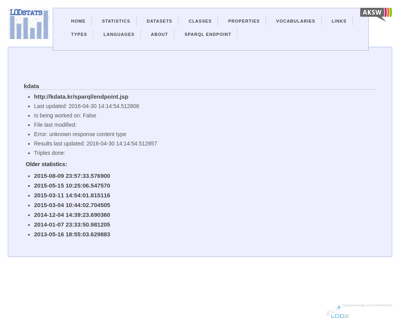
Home (78, 21)
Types (79, 34)
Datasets (160, 21)
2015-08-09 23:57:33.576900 (72, 175)
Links (339, 21)
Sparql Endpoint (207, 34)
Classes (200, 21)
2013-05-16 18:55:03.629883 (72, 234)
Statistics (116, 21)
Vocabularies (295, 21)
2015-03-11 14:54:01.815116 (72, 195)
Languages (119, 34)
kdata (31, 86)
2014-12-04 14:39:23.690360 (72, 214)
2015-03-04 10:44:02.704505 (72, 205)
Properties (244, 21)
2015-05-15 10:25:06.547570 (72, 185)
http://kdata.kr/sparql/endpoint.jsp (81, 96)
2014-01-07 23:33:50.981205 (72, 224)
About (159, 34)
